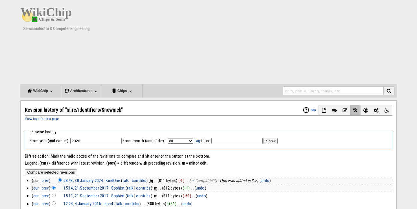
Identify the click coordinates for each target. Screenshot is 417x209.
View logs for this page (42, 119)
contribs (139, 180)
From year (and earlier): (50, 140)
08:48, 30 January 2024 (83, 180)
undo (265, 180)
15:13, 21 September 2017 (85, 196)
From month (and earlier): (144, 140)
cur (36, 188)
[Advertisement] (291, 43)
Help (313, 110)
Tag (197, 140)
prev (45, 180)
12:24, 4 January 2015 (82, 203)
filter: (202, 140)
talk (125, 180)
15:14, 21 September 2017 (85, 188)
